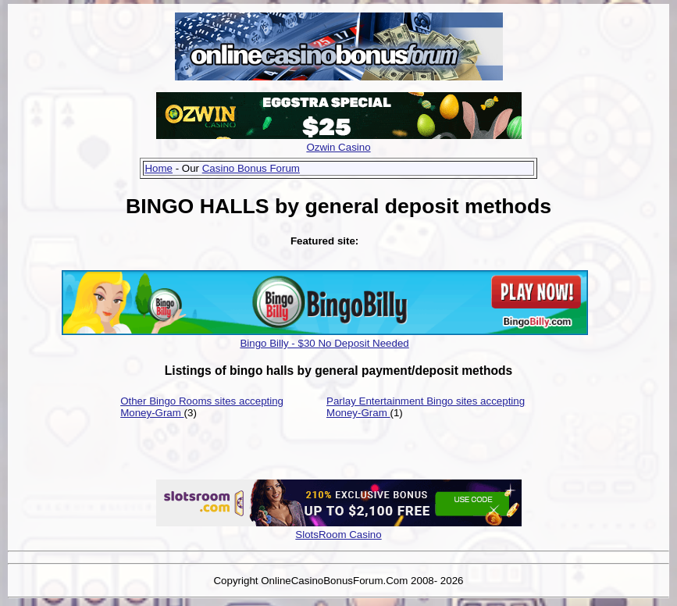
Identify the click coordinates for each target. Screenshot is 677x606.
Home (158, 168)
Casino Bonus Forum (251, 168)
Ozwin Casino (338, 147)
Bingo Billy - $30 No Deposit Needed (324, 343)
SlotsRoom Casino (338, 534)
